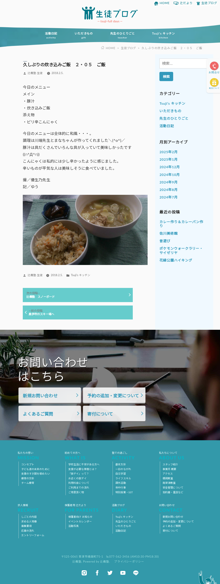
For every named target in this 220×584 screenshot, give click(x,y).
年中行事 (120, 487)
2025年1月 (168, 159)
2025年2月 (168, 152)
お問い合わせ (180, 508)
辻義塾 (76, 561)
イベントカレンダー (80, 521)
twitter (110, 572)
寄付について (214, 88)
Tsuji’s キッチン (165, 35)
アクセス (168, 473)
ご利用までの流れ (78, 487)
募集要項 (26, 526)
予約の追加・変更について (113, 395)
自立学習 (120, 473)
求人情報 (39, 508)
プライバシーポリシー (129, 561)
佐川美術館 (168, 233)
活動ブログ (133, 508)
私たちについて (180, 455)
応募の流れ (27, 530)
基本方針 (120, 464)
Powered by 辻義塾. (97, 561)
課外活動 (120, 482)
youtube (122, 572)
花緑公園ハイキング (175, 260)
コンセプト (27, 464)
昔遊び (164, 241)
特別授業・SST (124, 492)
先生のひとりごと (123, 35)
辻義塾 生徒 (35, 73)
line (135, 572)
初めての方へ (86, 455)
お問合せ (214, 72)
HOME (165, 3)
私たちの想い (39, 455)
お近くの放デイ (77, 478)
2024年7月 (168, 197)
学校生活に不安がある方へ (83, 464)
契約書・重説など (173, 492)
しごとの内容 (29, 516)
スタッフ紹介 (170, 464)
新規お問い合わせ (40, 395)
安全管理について (173, 487)
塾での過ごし (133, 455)
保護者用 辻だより (86, 508)
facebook (97, 572)
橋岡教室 (168, 478)
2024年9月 (168, 182)
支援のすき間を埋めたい (35, 473)
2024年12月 (169, 167)
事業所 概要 (169, 469)
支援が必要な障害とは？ (82, 469)
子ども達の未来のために (35, 469)
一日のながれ (123, 469)
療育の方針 (27, 478)
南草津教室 (169, 482)
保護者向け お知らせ (80, 516)
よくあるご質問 (38, 413)
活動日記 (49, 35)
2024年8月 (168, 190)
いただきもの (83, 35)
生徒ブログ (209, 3)
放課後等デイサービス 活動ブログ (110, 13)
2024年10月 (169, 174)
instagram (84, 572)
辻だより (186, 3)
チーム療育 (27, 482)
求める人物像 (29, 521)
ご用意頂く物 (76, 492)
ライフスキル (123, 478)
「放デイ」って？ (78, 473)
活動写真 (73, 526)
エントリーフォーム (32, 535)
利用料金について (78, 482)
